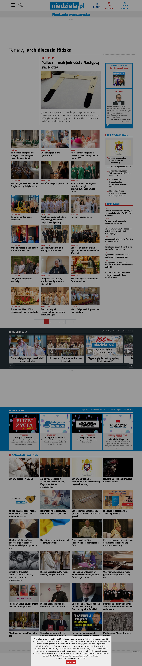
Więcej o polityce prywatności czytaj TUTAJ (71, 658)
